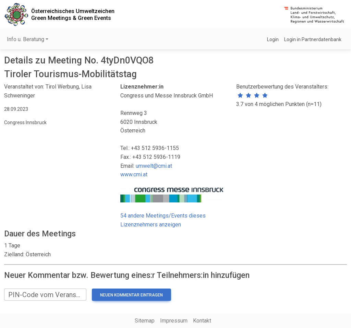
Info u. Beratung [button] (25, 39)
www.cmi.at (133, 174)
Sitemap (145, 320)
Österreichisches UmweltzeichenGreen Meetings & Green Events (72, 14)
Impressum (173, 320)
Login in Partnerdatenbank (312, 39)
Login (273, 39)
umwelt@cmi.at (154, 166)
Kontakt (202, 320)
